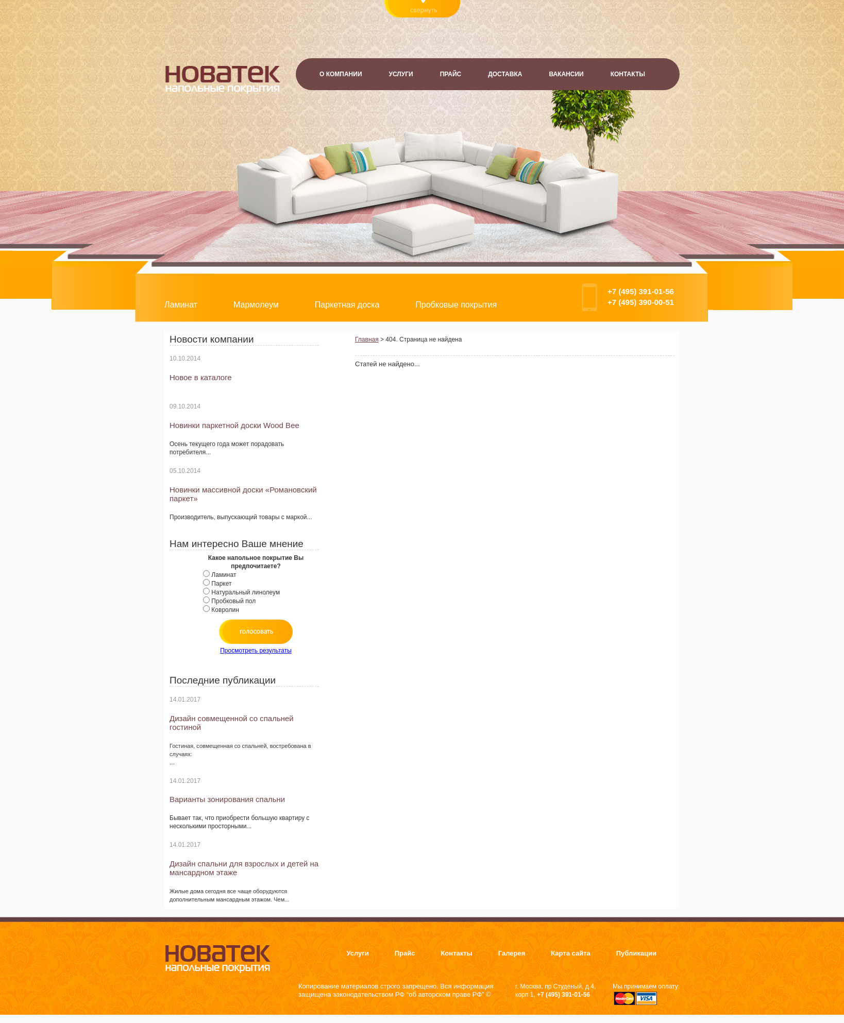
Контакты (628, 74)
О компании (340, 74)
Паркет (221, 583)
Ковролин (225, 609)
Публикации (636, 953)
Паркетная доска (347, 304)
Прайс (451, 74)
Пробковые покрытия (456, 304)
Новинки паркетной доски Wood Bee (234, 425)
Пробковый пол (233, 601)
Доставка (505, 74)
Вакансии (566, 74)
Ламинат (180, 304)
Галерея (512, 953)
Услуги (401, 74)
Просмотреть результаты (256, 650)
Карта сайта (570, 953)
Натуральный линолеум (245, 592)
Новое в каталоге (201, 377)
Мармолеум (256, 304)
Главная (367, 339)
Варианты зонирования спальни (227, 799)
